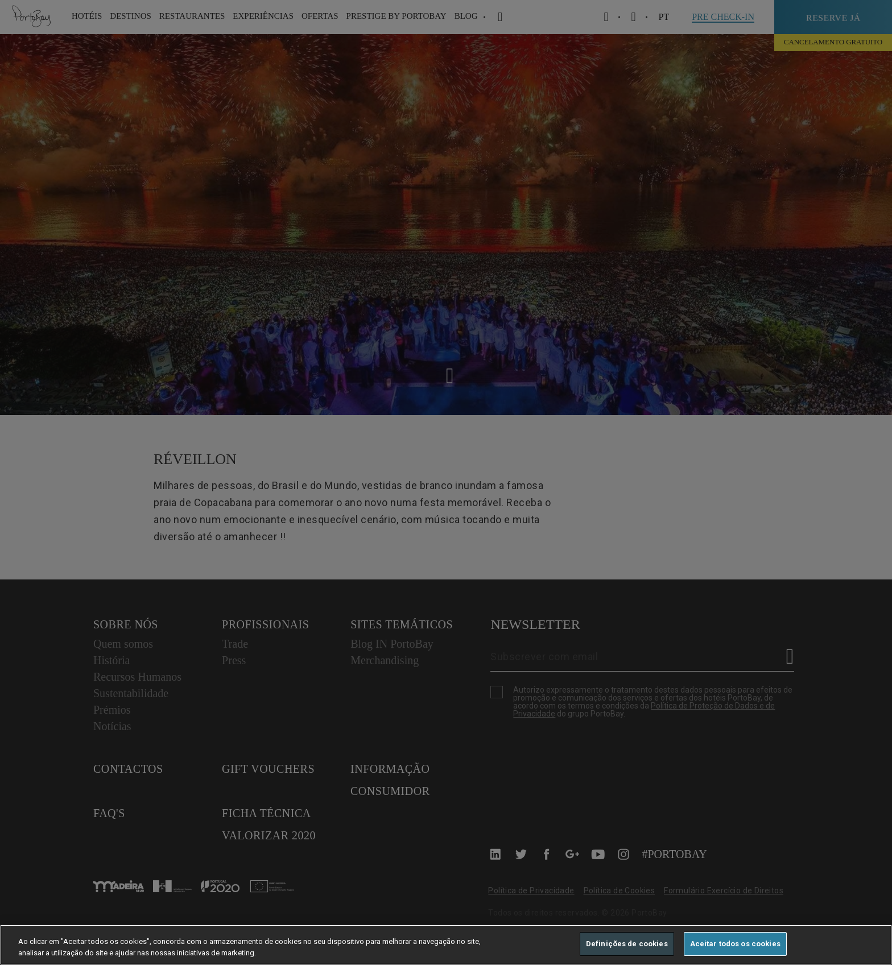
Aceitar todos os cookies (735, 943)
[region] (446, 945)
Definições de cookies (627, 943)
